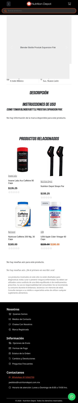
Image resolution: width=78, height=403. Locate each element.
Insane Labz (12, 176)
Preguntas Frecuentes (21, 363)
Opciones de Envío (19, 343)
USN (42, 232)
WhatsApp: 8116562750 (21, 377)
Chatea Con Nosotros (20, 324)
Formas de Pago (18, 348)
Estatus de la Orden (20, 353)
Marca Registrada (19, 329)
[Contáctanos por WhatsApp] (71, 396)
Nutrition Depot (46, 181)
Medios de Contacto (20, 319)
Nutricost (11, 232)
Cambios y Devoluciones (22, 358)
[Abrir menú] (9, 4)
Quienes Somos (18, 314)
